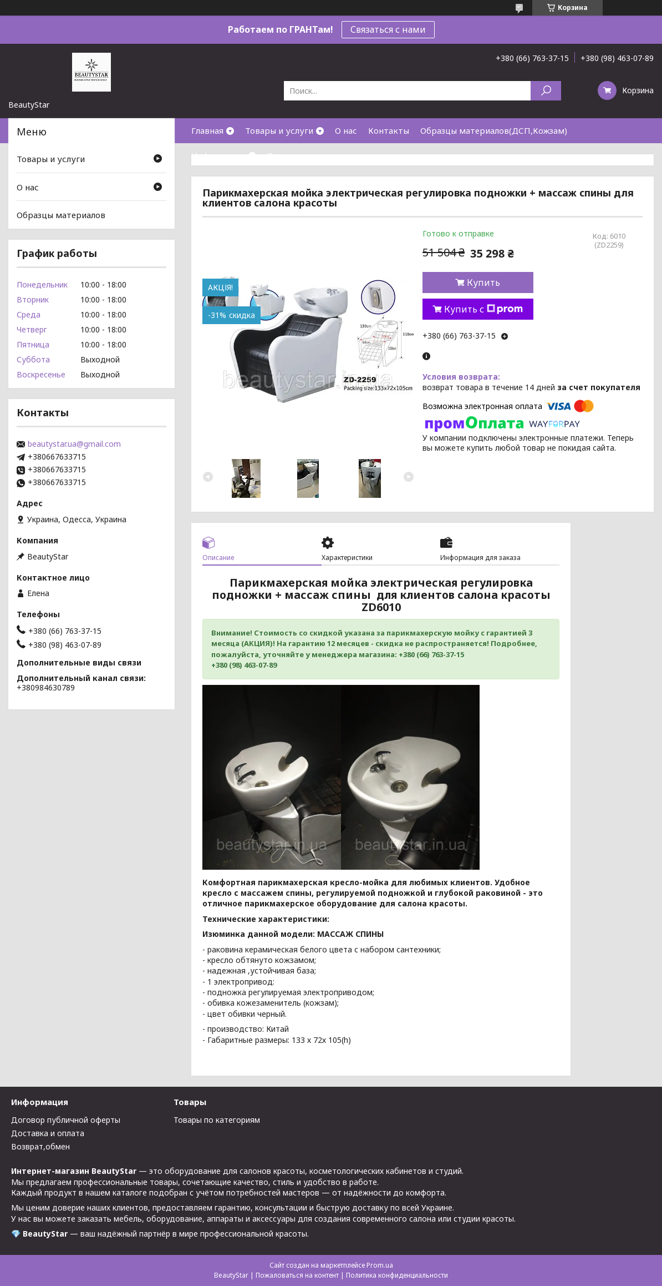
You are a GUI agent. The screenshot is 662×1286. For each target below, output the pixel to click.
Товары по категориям (217, 1119)
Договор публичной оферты (65, 1119)
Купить (483, 282)
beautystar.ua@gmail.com (74, 444)
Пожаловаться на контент (297, 1275)
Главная (207, 130)
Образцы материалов (61, 214)
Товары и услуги (279, 130)
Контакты (388, 130)
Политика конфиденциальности (397, 1275)
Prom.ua (379, 1265)
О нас (346, 130)
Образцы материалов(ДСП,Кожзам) (493, 130)
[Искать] (546, 90)
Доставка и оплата (47, 1133)
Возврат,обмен (40, 1146)
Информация (218, 155)
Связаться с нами (388, 29)
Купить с (483, 309)
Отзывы (283, 155)
